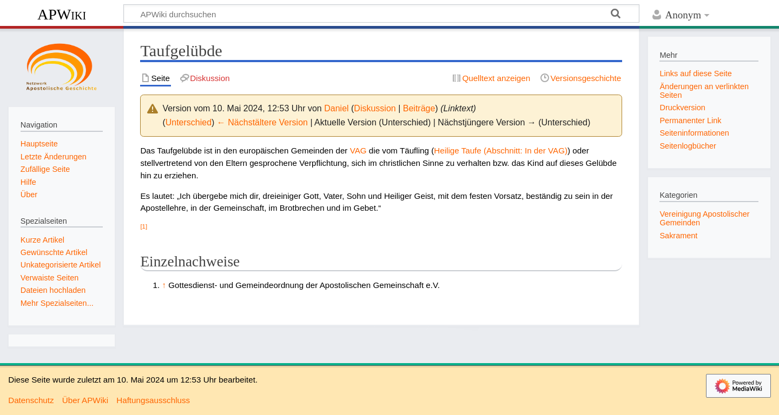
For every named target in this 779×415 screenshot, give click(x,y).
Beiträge (419, 108)
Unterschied (189, 122)
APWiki (61, 14)
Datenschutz (31, 400)
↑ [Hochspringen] (164, 285)
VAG (358, 150)
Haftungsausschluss (153, 400)
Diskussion (374, 108)
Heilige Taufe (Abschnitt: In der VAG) (500, 150)
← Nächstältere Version (262, 122)
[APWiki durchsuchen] (381, 13)
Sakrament (678, 235)
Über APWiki (85, 400)
